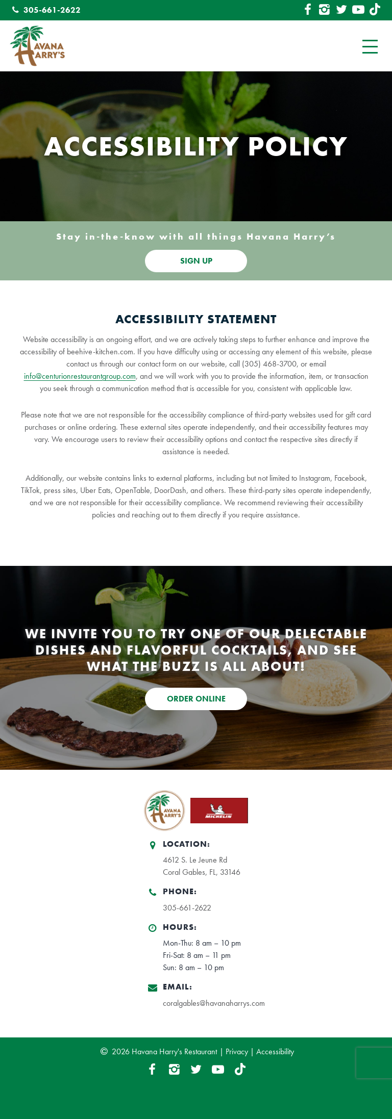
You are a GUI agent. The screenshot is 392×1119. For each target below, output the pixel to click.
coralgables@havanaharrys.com (214, 1003)
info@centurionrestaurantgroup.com (80, 376)
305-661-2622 (45, 10)
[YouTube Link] (358, 10)
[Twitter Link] (341, 10)
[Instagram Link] (324, 10)
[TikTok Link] (375, 10)
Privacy (237, 1051)
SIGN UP (196, 260)
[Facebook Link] (308, 10)
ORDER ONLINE (196, 698)
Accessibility (275, 1051)
